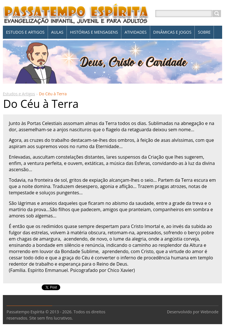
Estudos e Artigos (19, 93)
